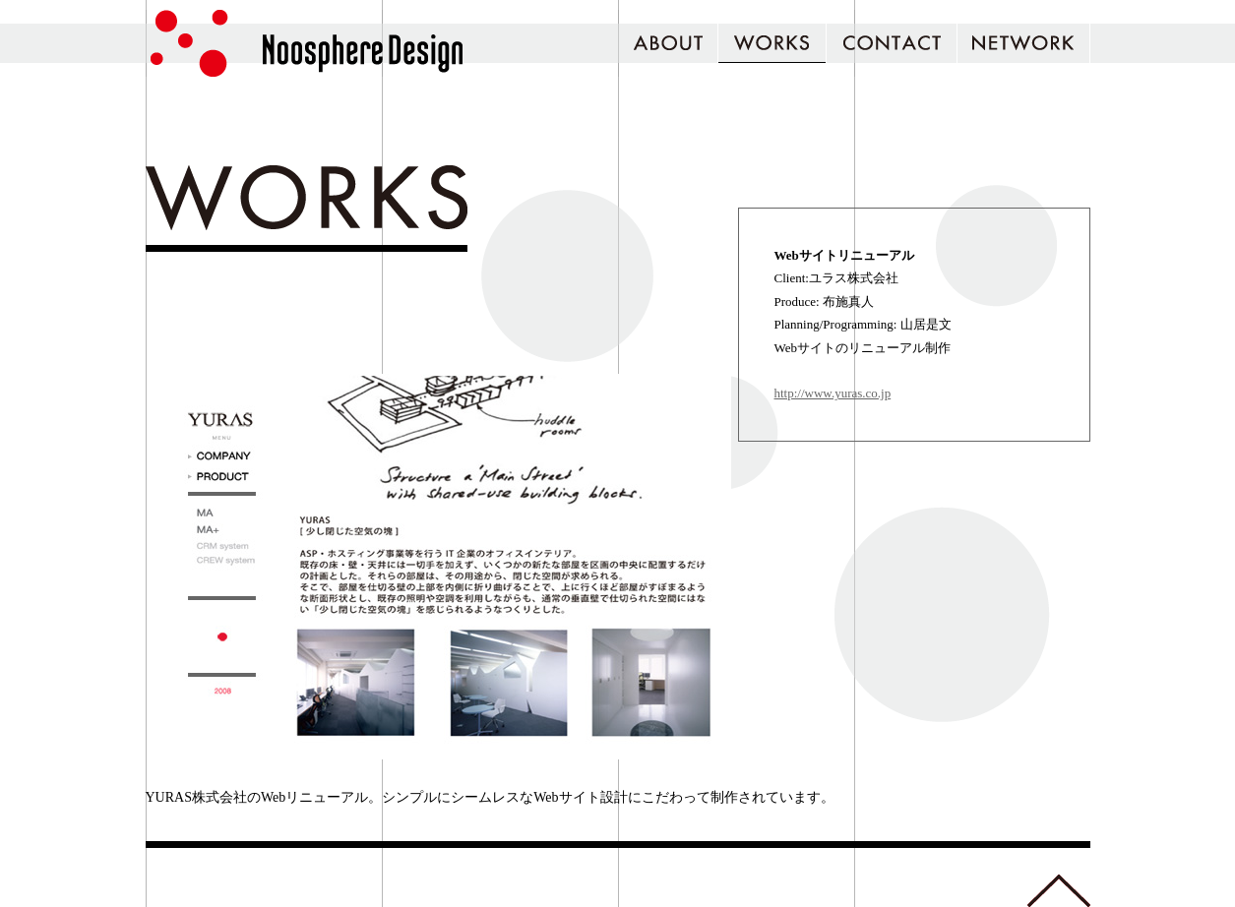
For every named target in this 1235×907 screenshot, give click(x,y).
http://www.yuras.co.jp (833, 393)
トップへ (1058, 891)
